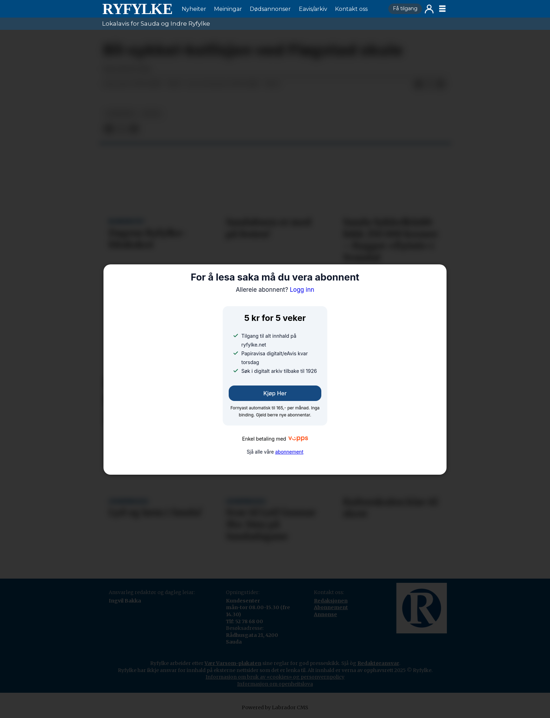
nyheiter (120, 114)
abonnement (289, 452)
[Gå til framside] (137, 8)
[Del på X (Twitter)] (429, 84)
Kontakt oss (351, 9)
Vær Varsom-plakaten (232, 663)
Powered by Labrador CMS (275, 707)
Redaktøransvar (378, 663)
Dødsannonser (270, 9)
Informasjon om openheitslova (275, 684)
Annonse (325, 614)
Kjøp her (275, 393)
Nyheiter (194, 9)
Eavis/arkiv (313, 9)
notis (151, 114)
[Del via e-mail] (441, 84)
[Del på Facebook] (418, 84)
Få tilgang (405, 8)
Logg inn (429, 9)
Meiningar (228, 9)
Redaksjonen (331, 601)
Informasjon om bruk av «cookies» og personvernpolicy (275, 677)
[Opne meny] (442, 8)
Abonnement (331, 607)
